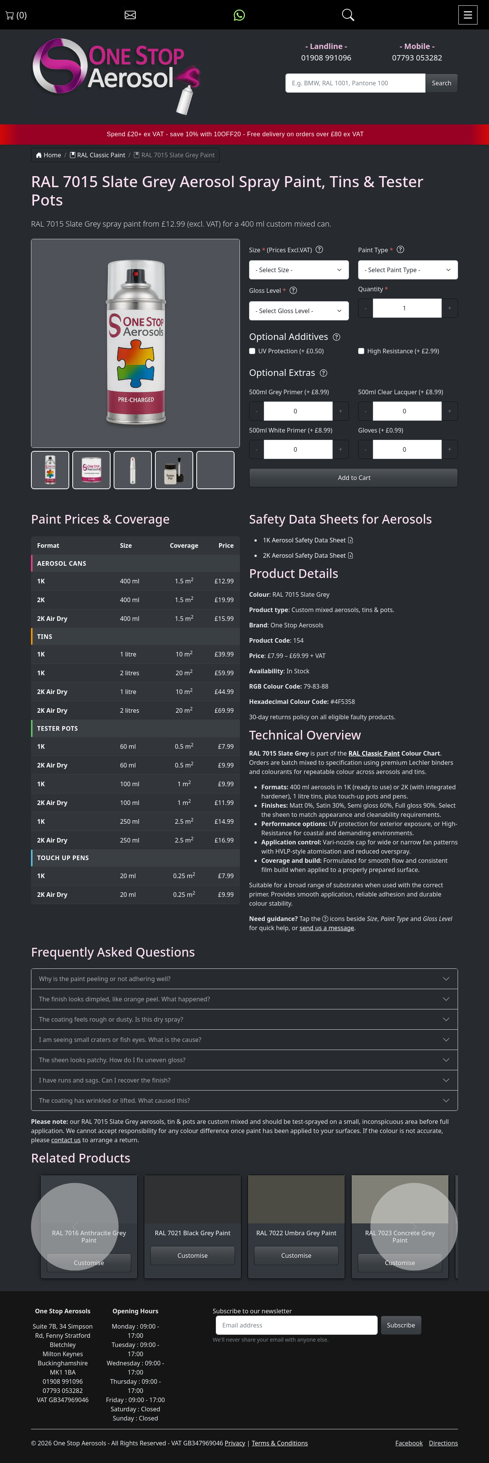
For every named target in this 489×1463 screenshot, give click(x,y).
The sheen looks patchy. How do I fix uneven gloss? (112, 1060)
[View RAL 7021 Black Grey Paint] (192, 1210)
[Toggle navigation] (468, 14)
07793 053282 (417, 57)
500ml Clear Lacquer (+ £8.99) (400, 392)
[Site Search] (355, 83)
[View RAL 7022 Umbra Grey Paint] (296, 1210)
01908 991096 (326, 57)
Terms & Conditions (280, 1443)
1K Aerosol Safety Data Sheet (304, 540)
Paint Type (382, 250)
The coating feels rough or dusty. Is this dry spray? (111, 1019)
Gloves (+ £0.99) (380, 430)
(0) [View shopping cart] (16, 15)
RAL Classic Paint (98, 155)
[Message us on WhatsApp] (239, 15)
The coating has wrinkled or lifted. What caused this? (114, 1100)
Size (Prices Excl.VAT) (287, 250)
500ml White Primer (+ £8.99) (291, 430)
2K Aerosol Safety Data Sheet (304, 555)
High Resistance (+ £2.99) (403, 351)
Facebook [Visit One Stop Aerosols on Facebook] (409, 1443)
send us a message (327, 928)
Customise (193, 1255)
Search (442, 83)
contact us (66, 1140)
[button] (50, 470)
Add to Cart (353, 478)
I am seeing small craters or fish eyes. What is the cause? (120, 1039)
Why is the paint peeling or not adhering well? (105, 979)
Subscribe (401, 1325)
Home (48, 155)
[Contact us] (130, 15)
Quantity (373, 289)
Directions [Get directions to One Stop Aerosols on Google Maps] (443, 1443)
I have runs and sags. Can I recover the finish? (104, 1080)
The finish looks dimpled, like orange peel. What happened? (124, 999)
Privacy (235, 1443)
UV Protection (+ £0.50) (291, 351)
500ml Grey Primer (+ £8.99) (289, 392)
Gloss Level (274, 290)
